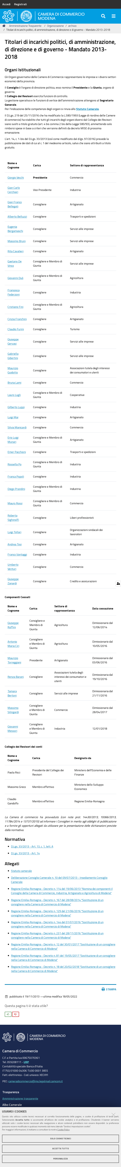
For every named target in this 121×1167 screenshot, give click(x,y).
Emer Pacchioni (17, 458)
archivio (72, 32)
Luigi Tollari (14, 538)
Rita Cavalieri (15, 257)
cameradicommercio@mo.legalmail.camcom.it (35, 1087)
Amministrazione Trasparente (25, 32)
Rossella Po (14, 470)
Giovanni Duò (15, 284)
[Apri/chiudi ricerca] (103, 19)
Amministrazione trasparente (20, 1104)
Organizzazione (55, 32)
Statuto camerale (21, 877)
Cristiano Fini (15, 313)
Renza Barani (16, 683)
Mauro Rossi (15, 509)
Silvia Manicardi (17, 433)
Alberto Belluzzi (17, 222)
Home (4, 32)
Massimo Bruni (17, 247)
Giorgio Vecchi (16, 184)
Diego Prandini (16, 495)
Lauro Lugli (14, 401)
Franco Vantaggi (17, 560)
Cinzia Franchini (17, 325)
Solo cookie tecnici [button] (60, 1139)
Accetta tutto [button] (60, 1149)
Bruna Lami (14, 389)
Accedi (6, 4)
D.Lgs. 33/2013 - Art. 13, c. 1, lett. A (32, 852)
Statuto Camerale (87, 115)
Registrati (20, 4)
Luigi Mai (13, 423)
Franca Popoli (16, 482)
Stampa (109, 995)
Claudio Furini (16, 335)
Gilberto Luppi (16, 413)
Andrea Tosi (15, 550)
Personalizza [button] (60, 1159)
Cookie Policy (63, 1130)
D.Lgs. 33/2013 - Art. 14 (25, 859)
